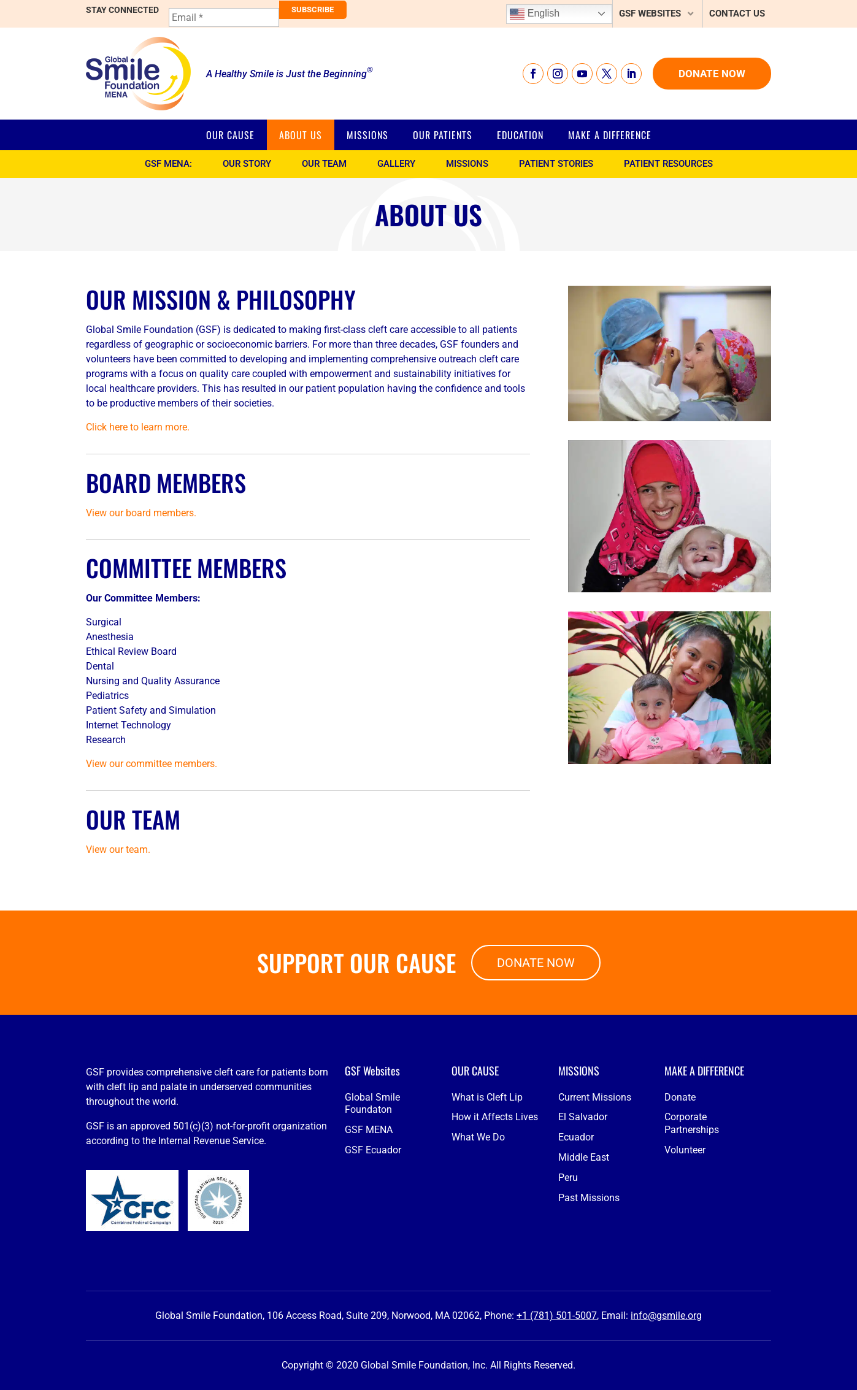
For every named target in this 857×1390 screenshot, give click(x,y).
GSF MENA (369, 1210)
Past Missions (589, 1278)
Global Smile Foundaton (372, 1184)
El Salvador (582, 1198)
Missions (367, 135)
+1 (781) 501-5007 (557, 1315)
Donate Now (711, 73)
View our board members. (141, 513)
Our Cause (230, 135)
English (534, 14)
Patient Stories (556, 163)
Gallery (396, 163)
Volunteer (684, 1231)
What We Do (478, 1218)
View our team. (118, 849)
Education (520, 135)
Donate (680, 1177)
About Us (300, 135)
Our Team (324, 163)
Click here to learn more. (138, 427)
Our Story (247, 163)
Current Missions (594, 1177)
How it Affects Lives (495, 1198)
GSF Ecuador (373, 1231)
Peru (568, 1258)
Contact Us (737, 13)
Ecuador (576, 1218)
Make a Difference (609, 135)
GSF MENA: (168, 163)
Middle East (583, 1238)
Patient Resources (668, 163)
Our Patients (442, 135)
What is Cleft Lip (487, 1177)
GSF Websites (650, 13)
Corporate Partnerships (691, 1204)
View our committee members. (151, 763)
